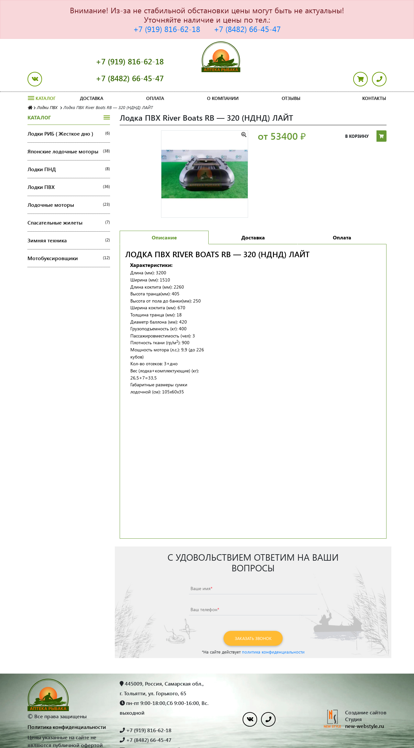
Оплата (155, 81)
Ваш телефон (205, 592)
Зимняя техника (68, 223)
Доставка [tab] (253, 220)
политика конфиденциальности (273, 635)
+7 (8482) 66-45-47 (247, 29)
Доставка (91, 81)
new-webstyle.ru (364, 709)
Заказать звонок (253, 621)
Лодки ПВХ (68, 170)
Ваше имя (201, 571)
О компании (223, 81)
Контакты (374, 81)
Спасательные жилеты (68, 206)
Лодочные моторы (68, 188)
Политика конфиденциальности (66, 710)
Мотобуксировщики (68, 241)
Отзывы (291, 81)
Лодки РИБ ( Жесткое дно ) (68, 117)
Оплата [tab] (342, 220)
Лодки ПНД (68, 152)
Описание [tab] (164, 220)
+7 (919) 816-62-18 (166, 29)
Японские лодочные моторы (68, 134)
